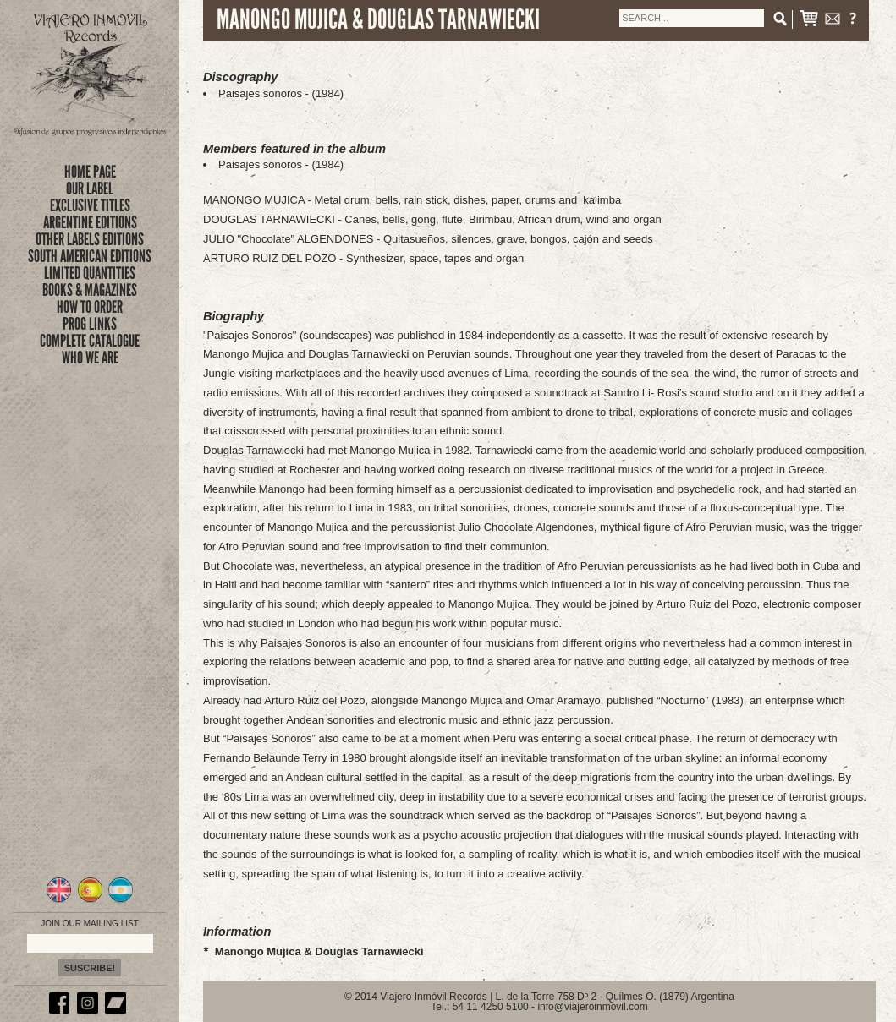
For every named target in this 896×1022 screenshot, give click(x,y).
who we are (90, 357)
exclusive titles (90, 205)
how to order (90, 307)
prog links (90, 324)
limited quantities (89, 273)
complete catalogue (90, 341)
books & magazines (89, 290)
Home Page (90, 171)
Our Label (89, 188)
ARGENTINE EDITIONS (90, 222)
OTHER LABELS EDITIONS (90, 239)
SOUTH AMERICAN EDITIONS (89, 256)
